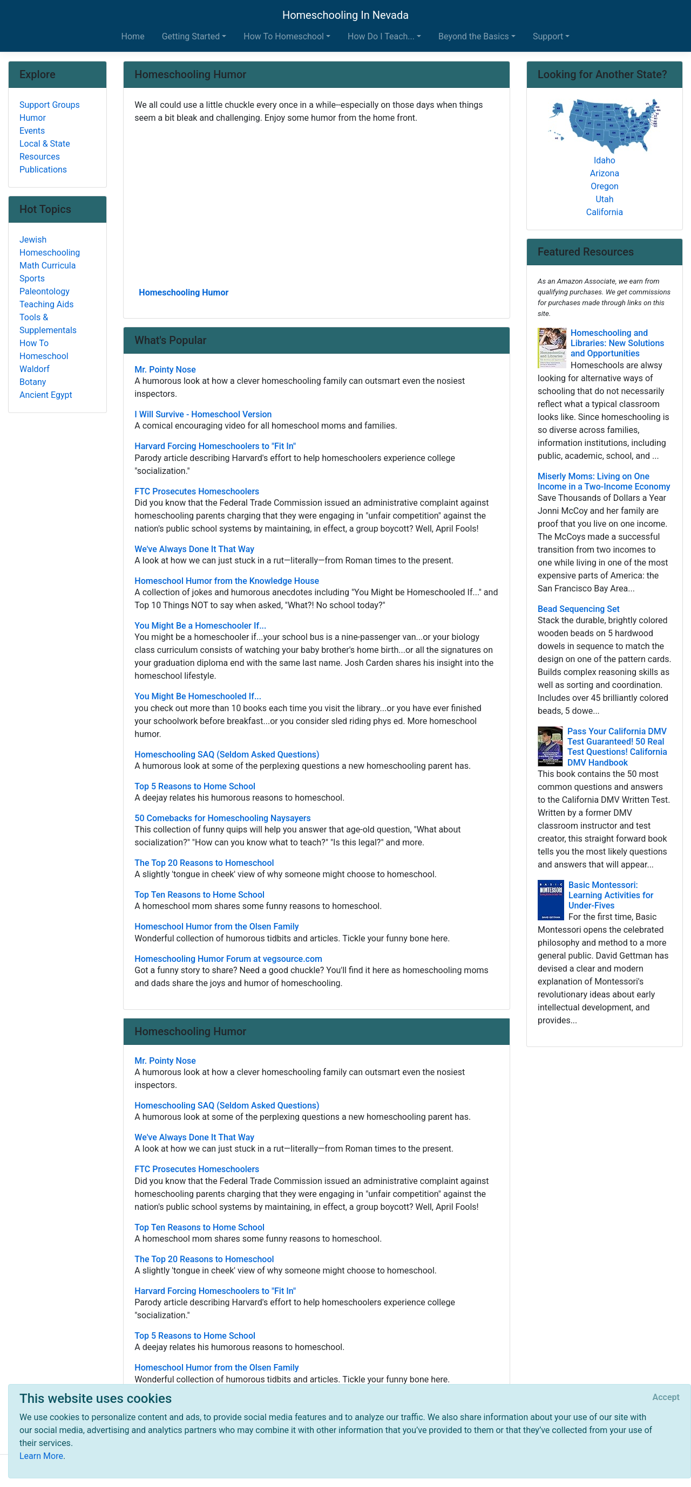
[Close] (666, 1397)
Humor (32, 118)
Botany (32, 382)
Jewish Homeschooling (49, 246)
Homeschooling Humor (183, 292)
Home (133, 36)
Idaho (604, 160)
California (604, 212)
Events (32, 131)
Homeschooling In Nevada (345, 15)
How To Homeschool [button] (283, 36)
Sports (32, 278)
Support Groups (49, 105)
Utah (604, 199)
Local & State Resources (44, 150)
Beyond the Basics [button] (473, 36)
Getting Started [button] (191, 36)
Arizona (604, 173)
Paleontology (44, 291)
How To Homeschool (44, 349)
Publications (43, 169)
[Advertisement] (316, 204)
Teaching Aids (46, 304)
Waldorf (34, 369)
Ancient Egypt (45, 395)
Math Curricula (47, 265)
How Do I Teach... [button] (381, 36)
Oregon (605, 186)
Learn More (41, 1456)
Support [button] (548, 36)
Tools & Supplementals (48, 323)
